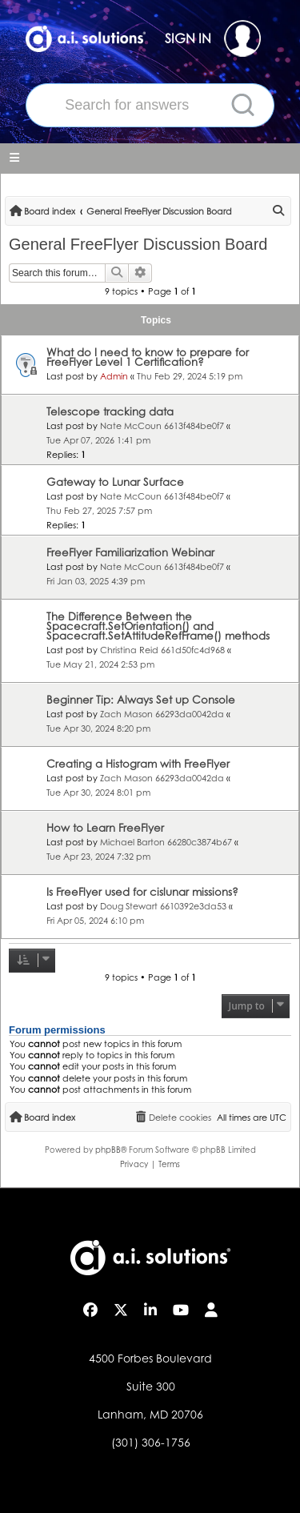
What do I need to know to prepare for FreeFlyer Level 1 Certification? (147, 357)
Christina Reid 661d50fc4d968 (162, 650)
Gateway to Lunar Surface (115, 482)
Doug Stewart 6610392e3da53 (163, 906)
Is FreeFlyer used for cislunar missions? (142, 892)
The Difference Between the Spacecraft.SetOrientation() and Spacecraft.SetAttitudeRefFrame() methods (158, 626)
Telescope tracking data (110, 411)
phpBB (108, 1149)
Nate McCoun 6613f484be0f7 (162, 426)
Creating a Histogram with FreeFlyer (138, 764)
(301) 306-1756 (150, 1442)
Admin (114, 376)
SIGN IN (213, 38)
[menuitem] (279, 211)
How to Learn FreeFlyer (105, 828)
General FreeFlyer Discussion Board (138, 244)
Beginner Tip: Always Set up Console (140, 699)
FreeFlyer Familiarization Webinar (130, 552)
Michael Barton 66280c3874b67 (166, 842)
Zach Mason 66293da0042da (162, 714)
